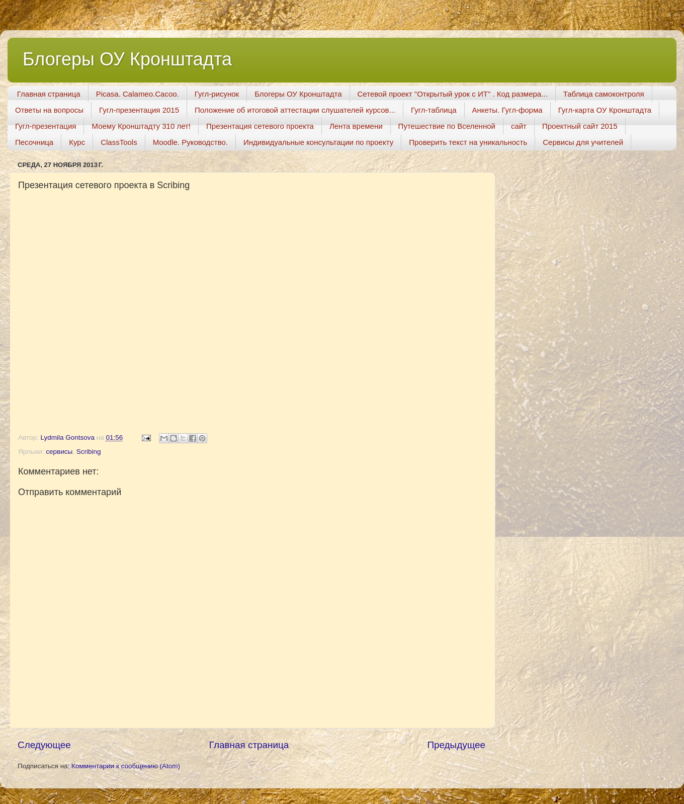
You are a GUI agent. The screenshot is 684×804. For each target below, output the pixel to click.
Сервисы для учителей (583, 142)
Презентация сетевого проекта (260, 126)
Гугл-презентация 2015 (139, 110)
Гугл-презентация (45, 126)
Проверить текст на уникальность (468, 142)
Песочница (34, 142)
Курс (77, 142)
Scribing (88, 451)
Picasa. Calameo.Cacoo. (137, 94)
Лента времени (356, 126)
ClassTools (119, 142)
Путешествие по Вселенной (446, 126)
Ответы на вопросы (49, 110)
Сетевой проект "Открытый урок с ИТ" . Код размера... (453, 94)
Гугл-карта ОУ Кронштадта (605, 110)
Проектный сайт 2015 (580, 126)
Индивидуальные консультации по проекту (318, 142)
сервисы (59, 451)
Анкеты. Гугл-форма (507, 110)
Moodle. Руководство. (190, 142)
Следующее (44, 745)
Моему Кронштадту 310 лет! (141, 126)
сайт (519, 126)
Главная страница (48, 94)
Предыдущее (456, 745)
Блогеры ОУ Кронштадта (127, 59)
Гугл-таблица (434, 110)
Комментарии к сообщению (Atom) (125, 766)
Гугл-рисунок (217, 94)
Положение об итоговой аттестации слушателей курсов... (295, 110)
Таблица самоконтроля (603, 94)
